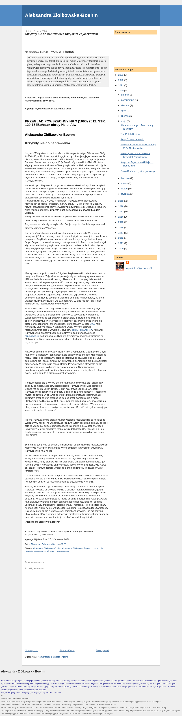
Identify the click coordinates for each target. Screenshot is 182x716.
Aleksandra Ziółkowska (72, 548)
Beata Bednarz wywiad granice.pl (137, 171)
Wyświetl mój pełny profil (139, 268)
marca (124, 183)
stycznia (125, 193)
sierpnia (125, 105)
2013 (121, 232)
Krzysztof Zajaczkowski (35, 551)
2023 (121, 74)
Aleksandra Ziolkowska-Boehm (61, 15)
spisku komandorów (82, 329)
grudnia (125, 94)
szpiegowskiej (32, 336)
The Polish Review (130, 134)
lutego (124, 188)
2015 (121, 222)
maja (124, 121)
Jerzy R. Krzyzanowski (132, 139)
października (128, 100)
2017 (121, 211)
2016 (121, 216)
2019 (121, 201)
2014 (121, 227)
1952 (92, 324)
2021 (121, 85)
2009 (121, 248)
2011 (121, 243)
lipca (124, 110)
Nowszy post (31, 650)
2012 (121, 238)
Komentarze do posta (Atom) (53, 657)
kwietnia (125, 178)
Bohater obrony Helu (93, 548)
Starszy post (102, 650)
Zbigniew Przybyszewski (58, 551)
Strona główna (67, 650)
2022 (121, 80)
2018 (121, 206)
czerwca (125, 115)
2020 (121, 90)
